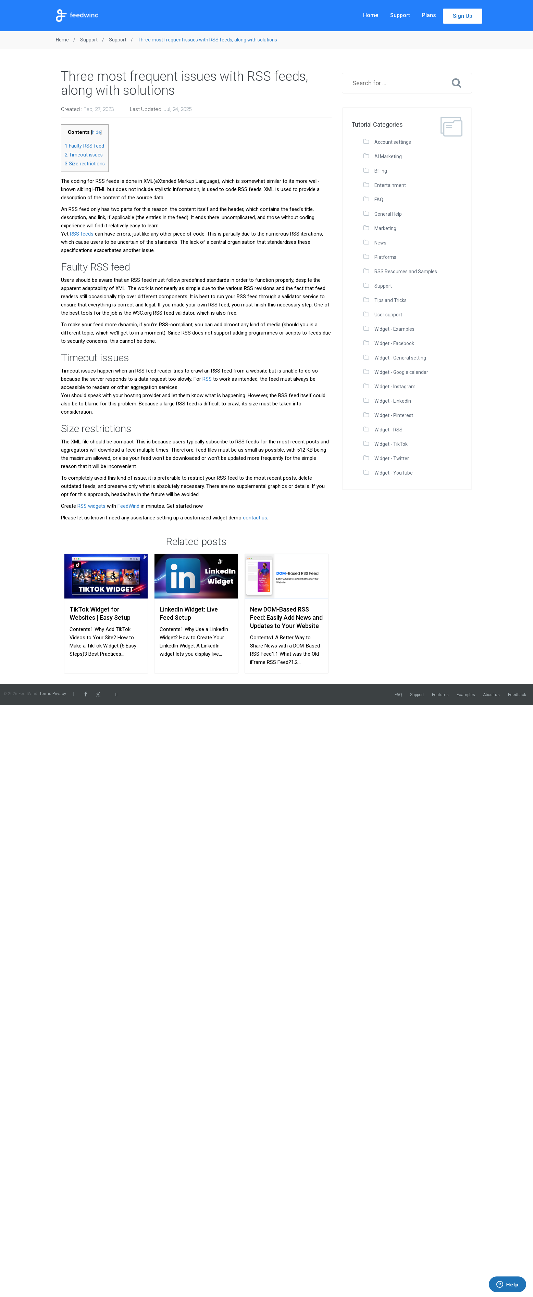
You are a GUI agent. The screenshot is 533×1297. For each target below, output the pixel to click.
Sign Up (462, 16)
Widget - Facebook (394, 343)
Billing (380, 171)
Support (400, 15)
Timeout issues (84, 155)
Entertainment (390, 185)
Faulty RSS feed (84, 146)
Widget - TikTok (391, 444)
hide (96, 132)
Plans (429, 15)
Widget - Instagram (395, 386)
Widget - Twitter (391, 458)
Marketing (385, 228)
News (380, 242)
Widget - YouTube (393, 473)
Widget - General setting (400, 358)
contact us (255, 518)
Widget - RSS (388, 429)
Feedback (517, 694)
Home (370, 15)
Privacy (59, 693)
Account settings (392, 142)
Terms (45, 693)
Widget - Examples (394, 329)
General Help (388, 214)
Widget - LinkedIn (392, 401)
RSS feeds (82, 234)
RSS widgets (91, 506)
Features (440, 694)
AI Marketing (388, 156)
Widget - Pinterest (393, 415)
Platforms (385, 257)
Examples (466, 694)
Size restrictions (85, 163)
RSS (207, 379)
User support (388, 314)
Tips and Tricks (390, 300)
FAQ (378, 199)
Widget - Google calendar (401, 372)
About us (491, 694)
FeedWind (128, 506)
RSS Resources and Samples (405, 271)
